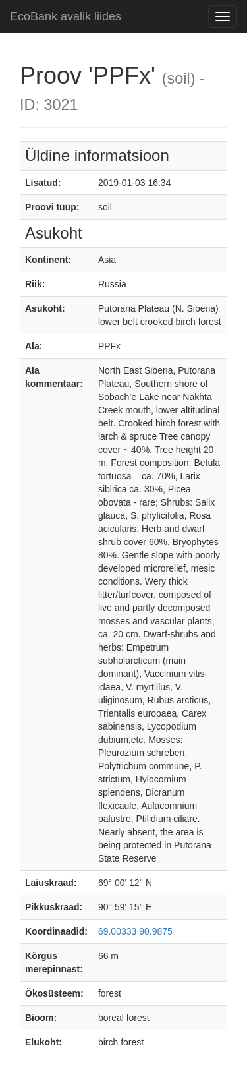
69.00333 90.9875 (135, 931)
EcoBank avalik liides (65, 16)
